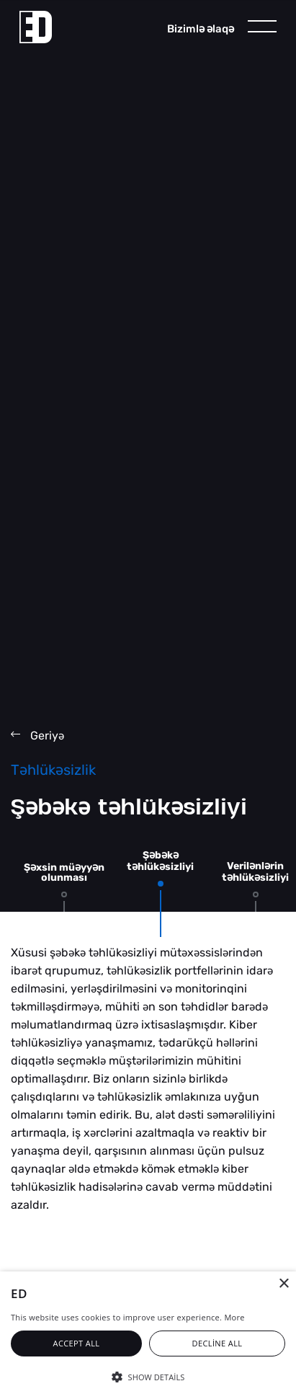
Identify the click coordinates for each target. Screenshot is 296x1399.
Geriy (37, 735)
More (234, 1317)
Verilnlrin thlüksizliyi (255, 872)
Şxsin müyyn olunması (64, 872)
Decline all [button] (217, 1343)
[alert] (148, 1335)
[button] (148, 1375)
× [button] (283, 1284)
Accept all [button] (76, 1343)
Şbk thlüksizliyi (160, 861)
